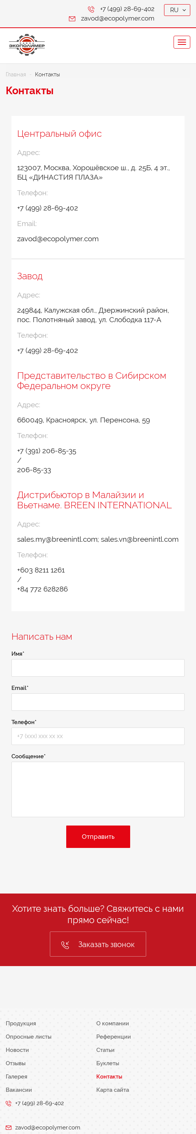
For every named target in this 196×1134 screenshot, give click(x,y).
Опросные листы (28, 1036)
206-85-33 (34, 469)
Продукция (21, 1023)
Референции (113, 1036)
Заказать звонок (98, 944)
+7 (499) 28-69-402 (127, 9)
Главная (16, 74)
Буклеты (107, 1063)
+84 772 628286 (42, 589)
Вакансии (19, 1090)
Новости (17, 1050)
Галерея (16, 1076)
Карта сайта (112, 1090)
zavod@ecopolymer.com (118, 18)
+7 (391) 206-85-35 (46, 450)
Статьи (105, 1050)
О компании (112, 1023)
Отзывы (15, 1063)
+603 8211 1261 (41, 570)
